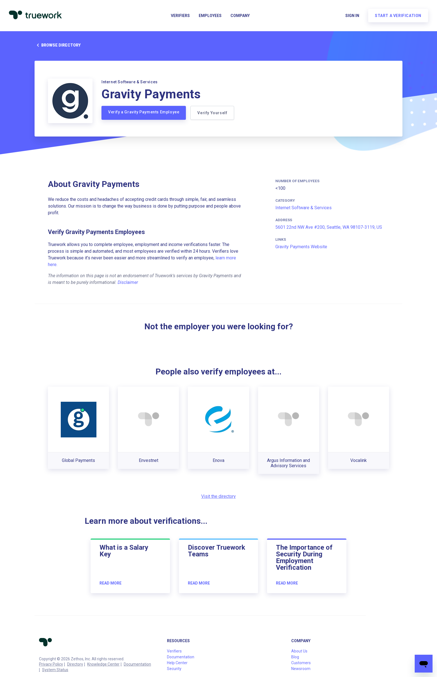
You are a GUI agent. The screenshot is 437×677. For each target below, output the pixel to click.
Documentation (137, 664)
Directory (75, 664)
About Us (299, 651)
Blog (295, 657)
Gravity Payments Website (301, 246)
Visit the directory (218, 496)
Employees (210, 15)
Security (174, 668)
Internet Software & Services (303, 207)
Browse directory (58, 45)
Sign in (352, 15)
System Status (55, 670)
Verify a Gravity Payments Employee (143, 112)
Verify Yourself (212, 113)
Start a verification (398, 15)
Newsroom (300, 668)
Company (240, 15)
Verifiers (180, 15)
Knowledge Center (103, 664)
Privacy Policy (51, 664)
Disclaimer (128, 282)
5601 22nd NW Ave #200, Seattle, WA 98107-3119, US (328, 227)
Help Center (177, 663)
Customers (301, 663)
